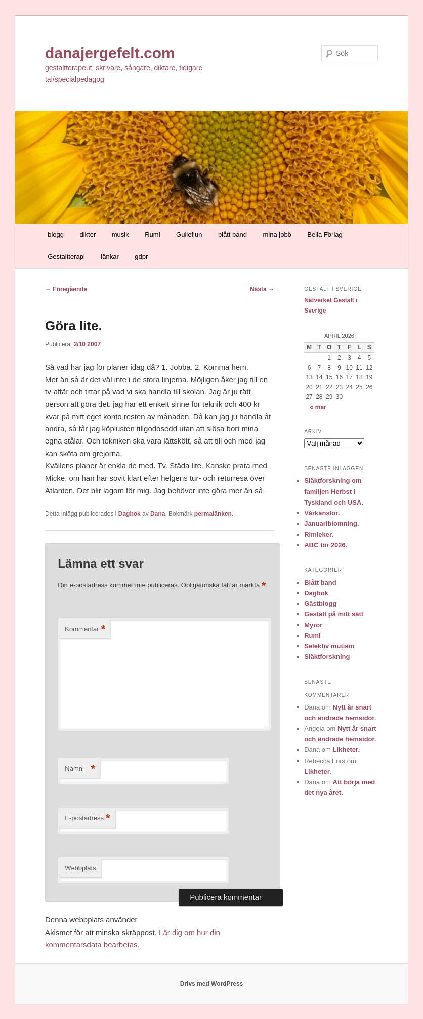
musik (120, 234)
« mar (318, 407)
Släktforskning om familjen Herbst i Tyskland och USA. (333, 491)
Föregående (66, 289)
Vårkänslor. (322, 513)
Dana (157, 513)
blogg (56, 234)
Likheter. (346, 750)
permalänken (213, 513)
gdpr (141, 256)
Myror (313, 625)
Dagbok (129, 513)
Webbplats (80, 868)
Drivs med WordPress (211, 983)
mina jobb (277, 234)
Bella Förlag (324, 234)
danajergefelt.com (110, 53)
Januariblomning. (331, 523)
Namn (80, 769)
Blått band (320, 582)
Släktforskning (327, 656)
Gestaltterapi (66, 256)
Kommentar (85, 629)
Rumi (152, 234)
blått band (232, 234)
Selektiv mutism (329, 646)
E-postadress (87, 818)
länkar (109, 256)
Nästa (262, 289)
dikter (87, 234)
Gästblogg (320, 603)
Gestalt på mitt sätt (333, 614)
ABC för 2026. (325, 545)
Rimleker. (318, 534)
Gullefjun (189, 234)
